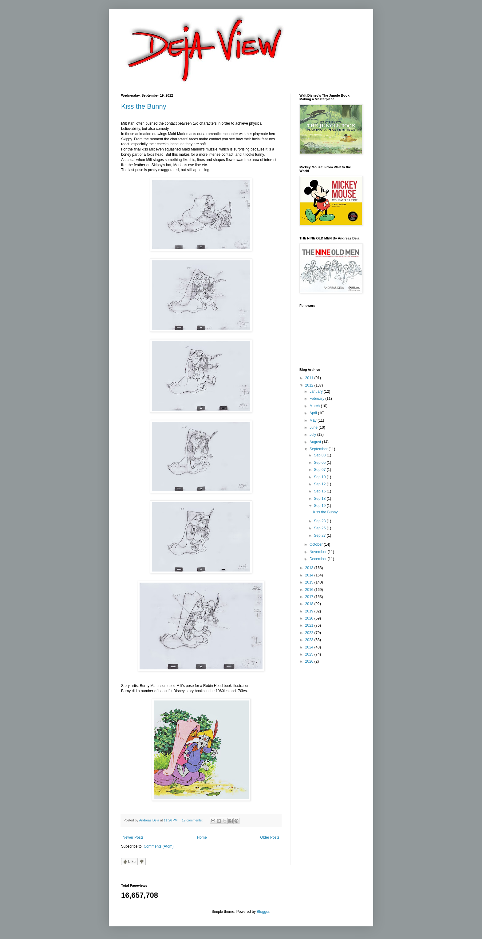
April (314, 413)
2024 (309, 647)
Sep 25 (320, 528)
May (314, 420)
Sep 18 (320, 498)
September (319, 449)
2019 (309, 611)
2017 (309, 597)
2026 (309, 661)
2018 (309, 604)
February (317, 398)
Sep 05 (320, 462)
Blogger (263, 911)
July (313, 434)
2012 (309, 385)
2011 (309, 378)
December (319, 559)
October (317, 544)
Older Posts (269, 837)
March (315, 406)
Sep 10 (320, 477)
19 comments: (192, 820)
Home (202, 837)
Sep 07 (320, 469)
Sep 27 (320, 535)
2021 (309, 625)
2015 (309, 582)
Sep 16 (320, 491)
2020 (309, 618)
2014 (309, 575)
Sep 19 (320, 506)
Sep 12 (320, 484)
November (319, 552)
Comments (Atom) (158, 846)
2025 (309, 654)
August (316, 442)
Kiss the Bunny (143, 106)
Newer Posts (133, 837)
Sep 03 (320, 455)
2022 (309, 633)
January (317, 391)
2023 (309, 640)
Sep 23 (320, 521)
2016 (309, 590)
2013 (309, 568)
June (314, 427)
